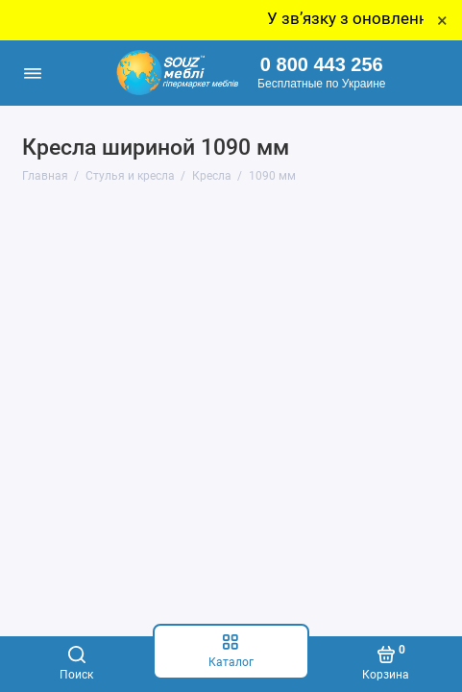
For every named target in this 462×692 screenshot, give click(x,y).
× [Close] (442, 20)
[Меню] (32, 73)
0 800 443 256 (321, 64)
